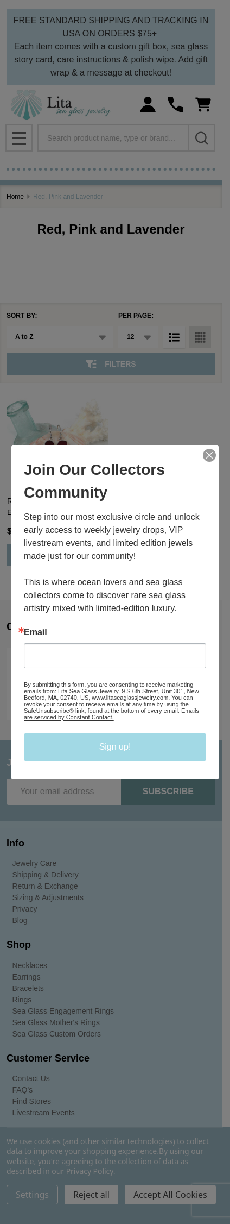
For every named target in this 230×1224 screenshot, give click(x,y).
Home (15, 196)
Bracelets (28, 988)
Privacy (24, 909)
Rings (22, 999)
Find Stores (32, 1101)
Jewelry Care (34, 863)
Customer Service (48, 1058)
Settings (32, 1195)
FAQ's (22, 1089)
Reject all (91, 1195)
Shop (19, 944)
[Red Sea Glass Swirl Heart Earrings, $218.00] (57, 436)
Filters (111, 364)
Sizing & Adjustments (48, 897)
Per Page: (136, 315)
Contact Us (31, 1078)
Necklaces (30, 965)
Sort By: (22, 315)
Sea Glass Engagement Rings (63, 1011)
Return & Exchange (45, 886)
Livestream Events (43, 1112)
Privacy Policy (89, 1171)
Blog (20, 920)
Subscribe (168, 791)
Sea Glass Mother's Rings (56, 1022)
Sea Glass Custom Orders (56, 1034)
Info (15, 843)
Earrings (26, 976)
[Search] (201, 138)
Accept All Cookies (170, 1195)
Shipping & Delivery (45, 874)
